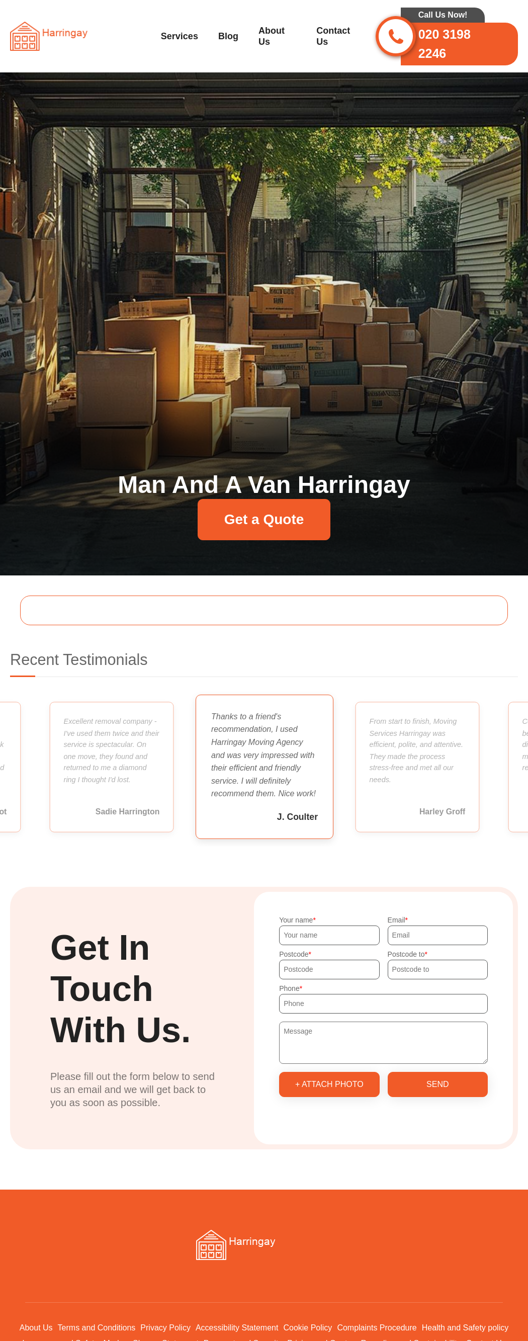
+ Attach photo (329, 1084)
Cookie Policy (307, 1327)
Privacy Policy (165, 1327)
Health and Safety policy (465, 1327)
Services (179, 36)
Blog (228, 36)
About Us (271, 36)
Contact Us (333, 36)
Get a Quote (264, 519)
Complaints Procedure (376, 1327)
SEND (437, 1084)
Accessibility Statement (237, 1327)
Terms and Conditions (97, 1327)
